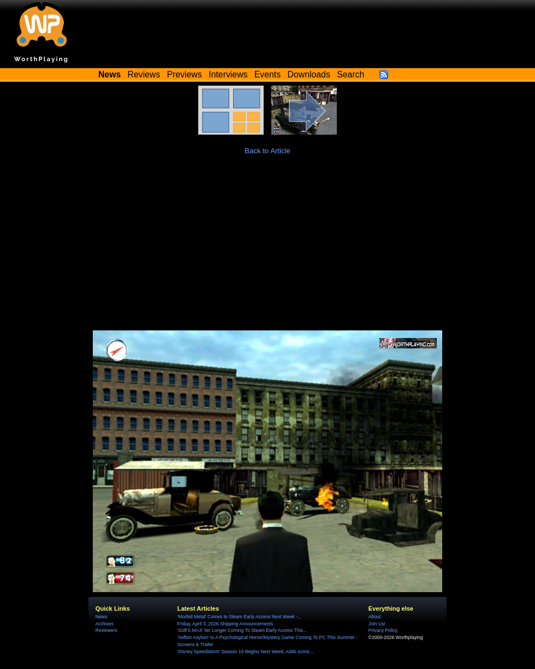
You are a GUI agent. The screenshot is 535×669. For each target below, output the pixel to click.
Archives (105, 623)
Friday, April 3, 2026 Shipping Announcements (225, 623)
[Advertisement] (267, 248)
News (101, 616)
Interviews (228, 74)
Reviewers (106, 630)
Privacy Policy (382, 630)
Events (267, 74)
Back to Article (267, 151)
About (374, 616)
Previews (184, 74)
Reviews (144, 74)
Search (350, 74)
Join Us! (376, 623)
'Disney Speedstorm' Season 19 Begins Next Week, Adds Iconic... (245, 651)
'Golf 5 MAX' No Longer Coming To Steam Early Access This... (242, 630)
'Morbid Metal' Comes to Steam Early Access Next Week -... (239, 616)
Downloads (309, 74)
